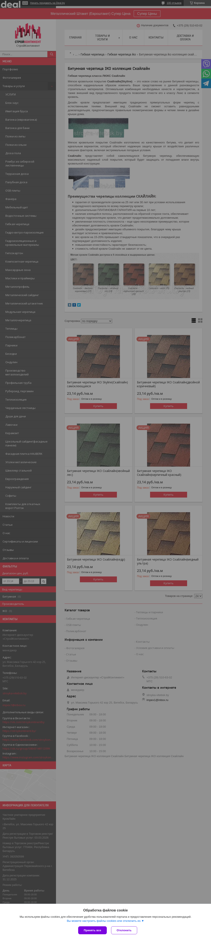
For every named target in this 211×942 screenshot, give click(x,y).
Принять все (92, 930)
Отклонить (124, 930)
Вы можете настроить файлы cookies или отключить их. (104, 920)
